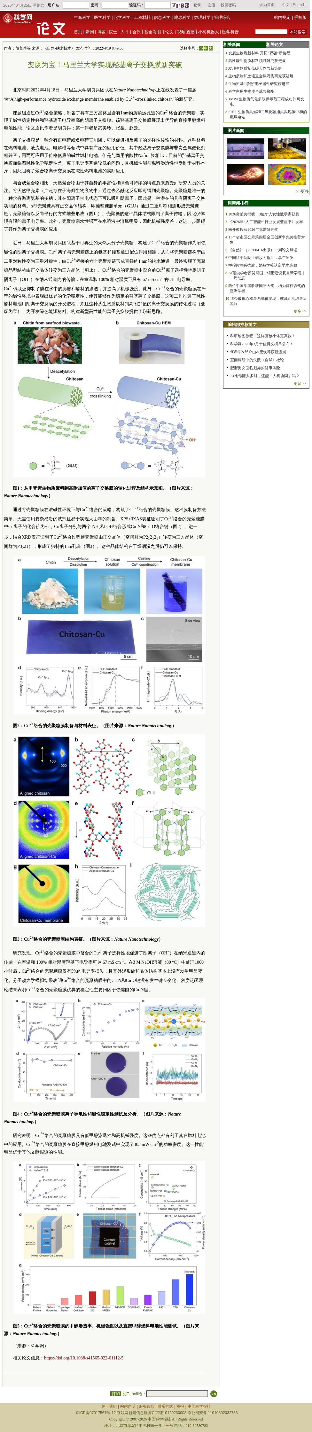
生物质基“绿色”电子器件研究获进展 (258, 84)
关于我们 (109, 1406)
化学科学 (122, 17)
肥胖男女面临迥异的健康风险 (255, 368)
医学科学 (102, 17)
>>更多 (302, 191)
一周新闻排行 (235, 203)
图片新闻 (236, 130)
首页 (78, 31)
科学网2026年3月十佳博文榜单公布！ (261, 344)
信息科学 (162, 17)
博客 (101, 31)
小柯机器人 (208, 31)
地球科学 (182, 17)
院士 (113, 31)
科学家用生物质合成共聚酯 (251, 91)
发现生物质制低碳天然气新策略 (255, 68)
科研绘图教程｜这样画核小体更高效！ (262, 336)
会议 (136, 31)
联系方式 (165, 1406)
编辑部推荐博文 (242, 324)
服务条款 (146, 1406)
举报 (180, 1406)
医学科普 (230, 31)
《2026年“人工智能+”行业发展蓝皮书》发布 (265, 222)
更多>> (300, 311)
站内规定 (282, 17)
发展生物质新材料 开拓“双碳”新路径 (259, 53)
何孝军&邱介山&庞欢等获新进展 (258, 352)
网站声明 (128, 1406)
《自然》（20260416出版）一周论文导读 (262, 250)
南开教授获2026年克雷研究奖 (253, 229)
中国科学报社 (199, 1406)
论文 (169, 31)
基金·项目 (153, 31)
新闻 (90, 31)
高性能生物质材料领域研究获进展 (257, 60)
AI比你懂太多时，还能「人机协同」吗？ (265, 376)
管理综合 (222, 17)
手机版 (300, 17)
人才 (125, 31)
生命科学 (82, 17)
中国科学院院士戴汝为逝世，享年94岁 (260, 257)
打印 (115, 1393)
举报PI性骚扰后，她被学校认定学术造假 (262, 265)
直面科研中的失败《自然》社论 (257, 360)
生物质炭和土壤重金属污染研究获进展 (260, 76)
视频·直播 (186, 31)
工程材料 (142, 17)
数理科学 (202, 17)
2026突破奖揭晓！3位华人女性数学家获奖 (263, 214)
